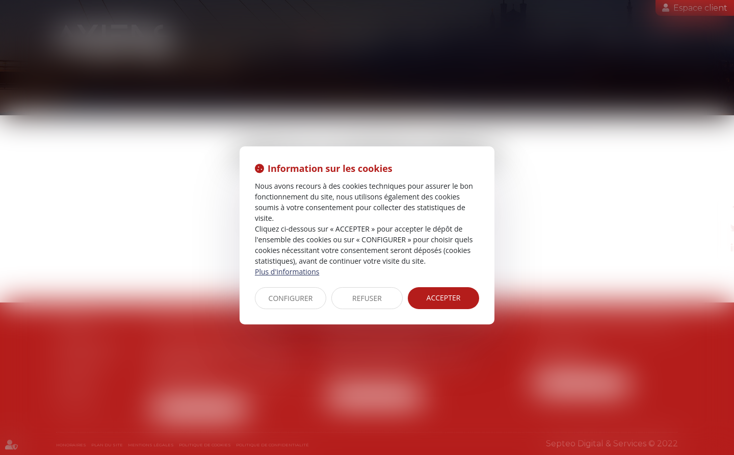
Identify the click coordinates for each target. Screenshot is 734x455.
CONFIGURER (291, 298)
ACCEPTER (444, 297)
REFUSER (367, 298)
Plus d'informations (287, 271)
